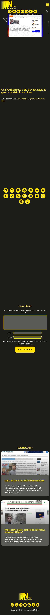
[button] (47, 5)
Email (10, 340)
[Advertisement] (21, 59)
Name (10, 336)
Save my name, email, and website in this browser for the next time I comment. (26, 345)
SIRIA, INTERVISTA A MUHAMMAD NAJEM (24, 483)
